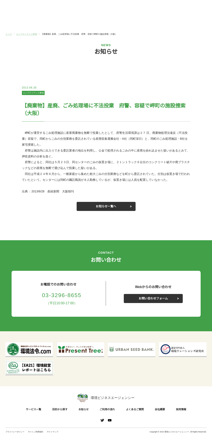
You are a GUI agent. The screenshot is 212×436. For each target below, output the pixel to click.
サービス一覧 (22, 21)
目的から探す (55, 21)
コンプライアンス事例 (33, 93)
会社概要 (190, 21)
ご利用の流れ (122, 21)
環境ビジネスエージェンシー (105, 398)
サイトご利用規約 (35, 432)
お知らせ (89, 21)
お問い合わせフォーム (153, 298)
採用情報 (181, 409)
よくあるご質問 (156, 21)
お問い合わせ (197, 7)
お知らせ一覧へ (106, 206)
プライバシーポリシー (14, 432)
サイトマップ (52, 432)
